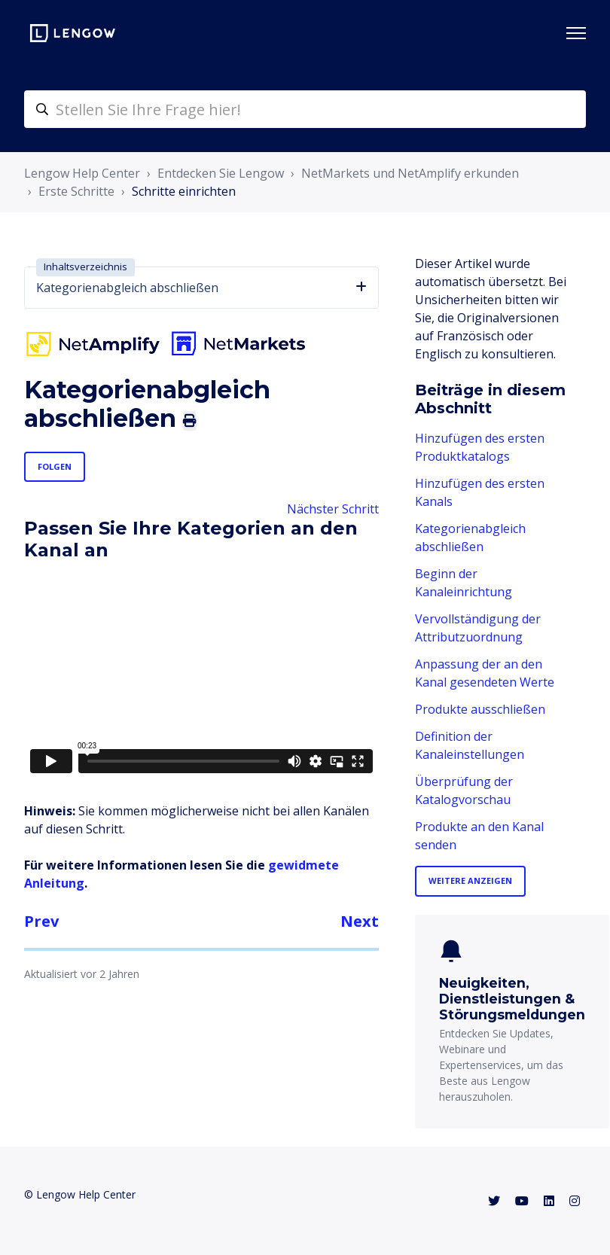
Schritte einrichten (184, 191)
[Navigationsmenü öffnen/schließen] (576, 33)
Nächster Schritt (333, 509)
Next (359, 921)
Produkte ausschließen (480, 709)
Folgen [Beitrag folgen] (55, 466)
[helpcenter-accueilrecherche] (305, 109)
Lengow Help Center (82, 173)
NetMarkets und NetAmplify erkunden (410, 173)
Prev (41, 921)
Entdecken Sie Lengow (220, 173)
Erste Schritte (76, 191)
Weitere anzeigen (470, 880)
